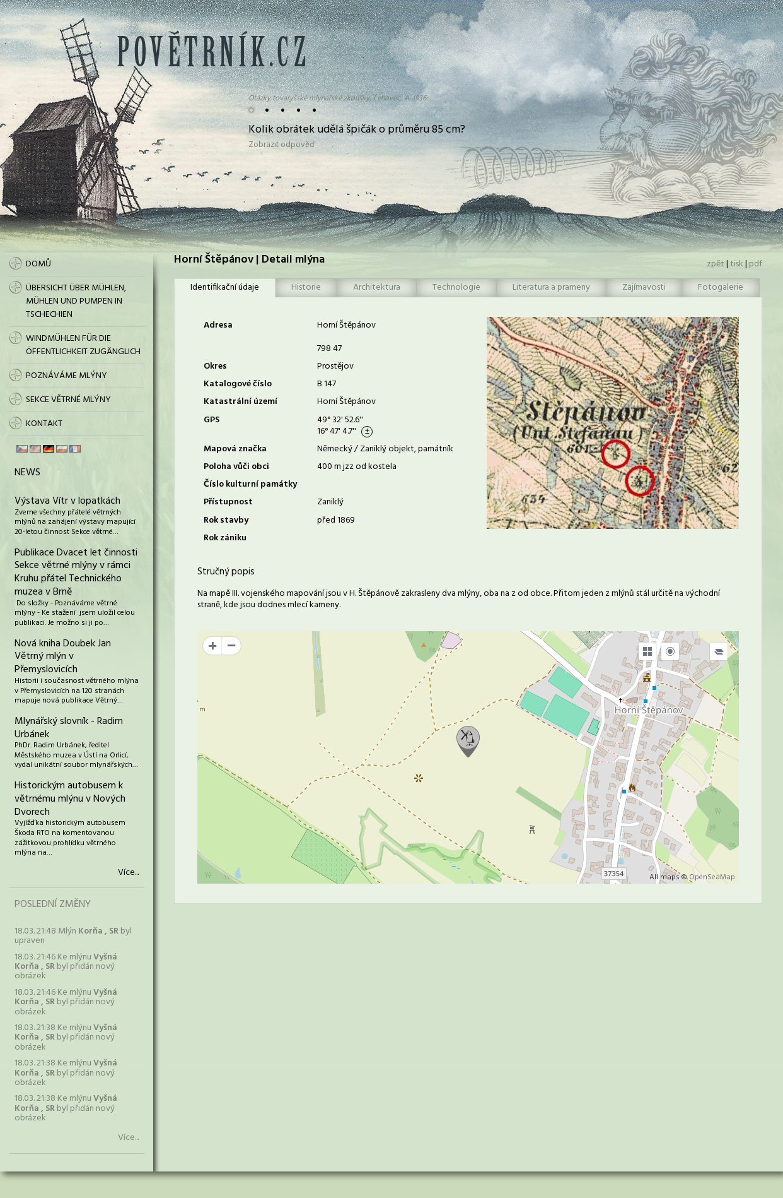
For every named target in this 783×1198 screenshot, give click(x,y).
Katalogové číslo (238, 384)
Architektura (376, 287)
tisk (736, 264)
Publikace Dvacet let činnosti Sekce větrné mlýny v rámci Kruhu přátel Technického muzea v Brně (75, 572)
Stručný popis (226, 571)
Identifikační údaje (224, 287)
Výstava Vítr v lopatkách (67, 501)
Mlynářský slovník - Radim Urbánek (68, 728)
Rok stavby (226, 520)
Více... (128, 873)
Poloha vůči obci (236, 467)
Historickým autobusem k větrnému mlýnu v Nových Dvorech (69, 799)
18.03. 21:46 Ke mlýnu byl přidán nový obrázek (65, 967)
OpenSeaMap (712, 877)
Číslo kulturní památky (250, 484)
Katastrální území (240, 401)
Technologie (456, 287)
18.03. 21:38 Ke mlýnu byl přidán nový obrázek (65, 1038)
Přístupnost (228, 502)
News (27, 473)
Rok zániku (225, 538)
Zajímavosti (644, 287)
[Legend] (719, 651)
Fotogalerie (720, 287)
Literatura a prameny (551, 287)
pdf (755, 264)
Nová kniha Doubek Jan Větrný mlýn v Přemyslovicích (62, 657)
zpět (715, 264)
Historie (306, 287)
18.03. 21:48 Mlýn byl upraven (73, 936)
